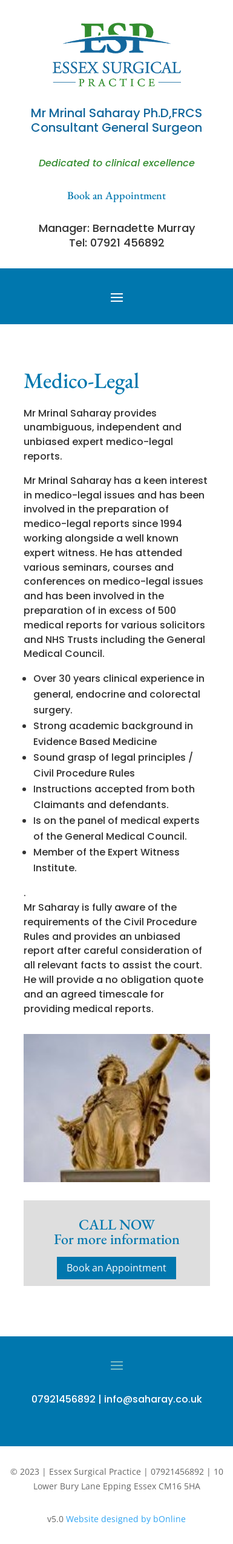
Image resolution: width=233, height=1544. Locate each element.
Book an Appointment (116, 1267)
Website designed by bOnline (126, 1519)
